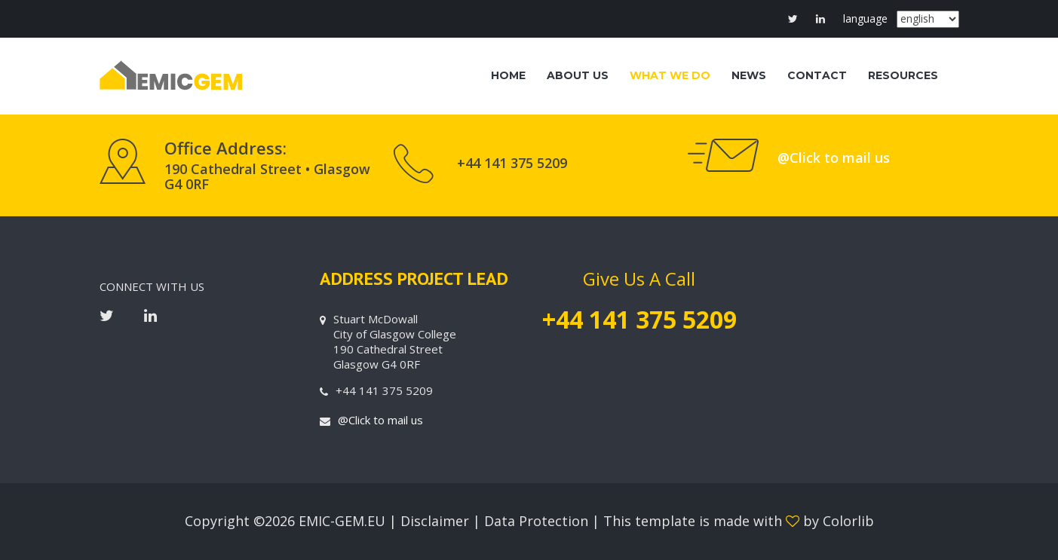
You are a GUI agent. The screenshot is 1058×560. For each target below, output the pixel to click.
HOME (508, 75)
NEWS (748, 75)
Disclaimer (436, 521)
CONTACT (817, 75)
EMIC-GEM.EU (342, 521)
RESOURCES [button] (903, 75)
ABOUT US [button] (578, 75)
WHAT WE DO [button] (670, 75)
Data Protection (538, 521)
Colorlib (848, 521)
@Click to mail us (833, 157)
